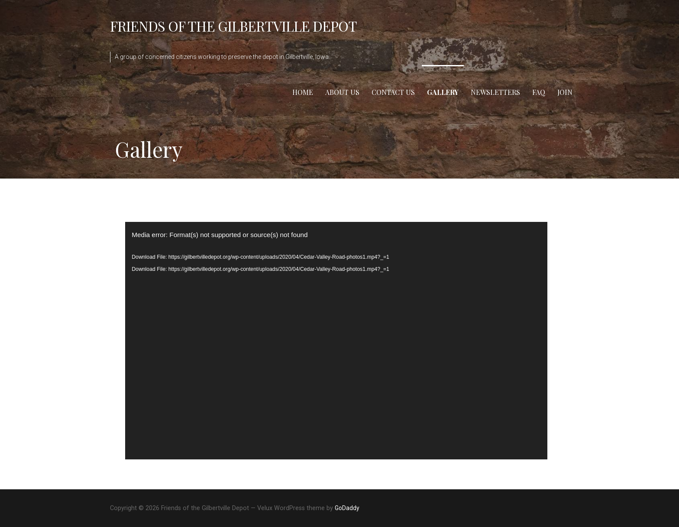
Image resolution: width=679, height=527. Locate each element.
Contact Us (393, 92)
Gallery (443, 92)
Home (302, 92)
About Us (342, 92)
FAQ (538, 92)
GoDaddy (347, 507)
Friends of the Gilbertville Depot (233, 25)
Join (564, 92)
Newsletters (495, 92)
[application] (336, 340)
